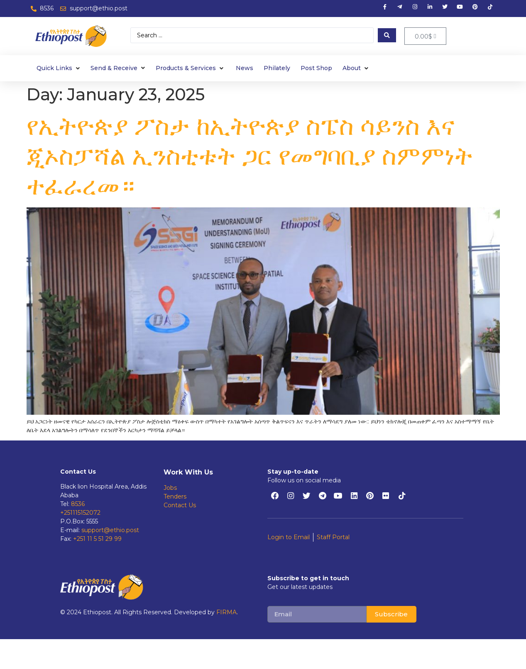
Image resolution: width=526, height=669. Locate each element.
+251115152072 (80, 512)
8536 (78, 504)
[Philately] (277, 68)
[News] (244, 68)
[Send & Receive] (119, 68)
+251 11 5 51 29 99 (97, 538)
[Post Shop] (316, 68)
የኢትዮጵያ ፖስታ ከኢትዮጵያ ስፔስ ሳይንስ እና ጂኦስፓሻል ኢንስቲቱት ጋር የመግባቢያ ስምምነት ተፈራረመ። (250, 156)
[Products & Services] (190, 68)
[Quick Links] (59, 68)
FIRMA (226, 612)
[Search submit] (387, 35)
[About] (356, 68)
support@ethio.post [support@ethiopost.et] (110, 530)
